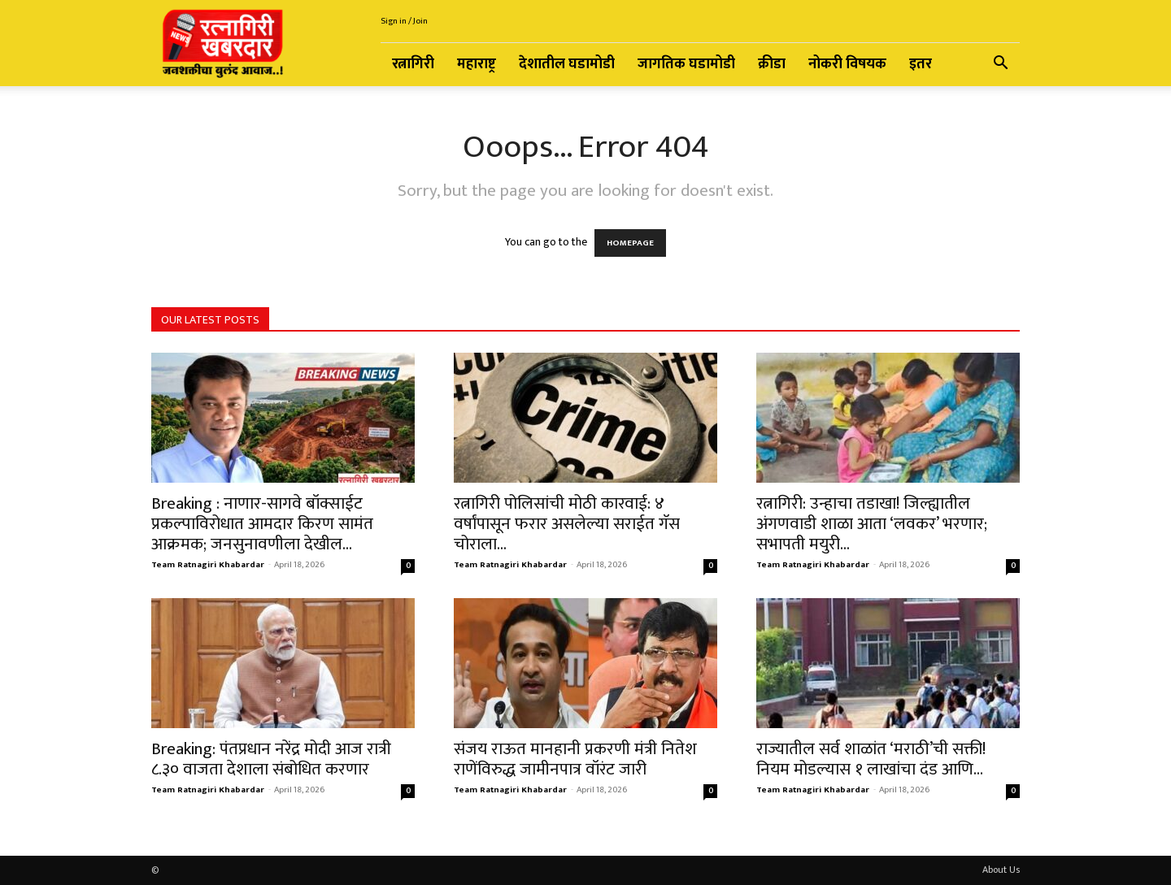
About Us (1001, 869)
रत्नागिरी (413, 64)
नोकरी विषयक (847, 64)
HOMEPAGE (630, 243)
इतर (920, 64)
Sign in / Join (404, 21)
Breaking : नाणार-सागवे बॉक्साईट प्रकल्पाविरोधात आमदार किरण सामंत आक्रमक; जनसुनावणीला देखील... (262, 523)
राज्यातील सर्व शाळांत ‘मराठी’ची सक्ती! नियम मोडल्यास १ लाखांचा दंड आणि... (871, 759)
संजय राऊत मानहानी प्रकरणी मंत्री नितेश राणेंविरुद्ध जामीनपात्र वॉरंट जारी (575, 759)
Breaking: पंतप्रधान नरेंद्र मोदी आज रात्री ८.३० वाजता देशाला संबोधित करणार (271, 759)
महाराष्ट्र (476, 64)
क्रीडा (772, 64)
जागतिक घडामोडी (686, 64)
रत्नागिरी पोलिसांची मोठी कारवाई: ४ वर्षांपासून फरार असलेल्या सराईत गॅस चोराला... (567, 523)
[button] (1000, 65)
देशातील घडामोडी (567, 64)
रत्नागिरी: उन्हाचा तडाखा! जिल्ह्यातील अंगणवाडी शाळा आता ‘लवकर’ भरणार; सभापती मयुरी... (871, 523)
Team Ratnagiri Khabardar (207, 564)
